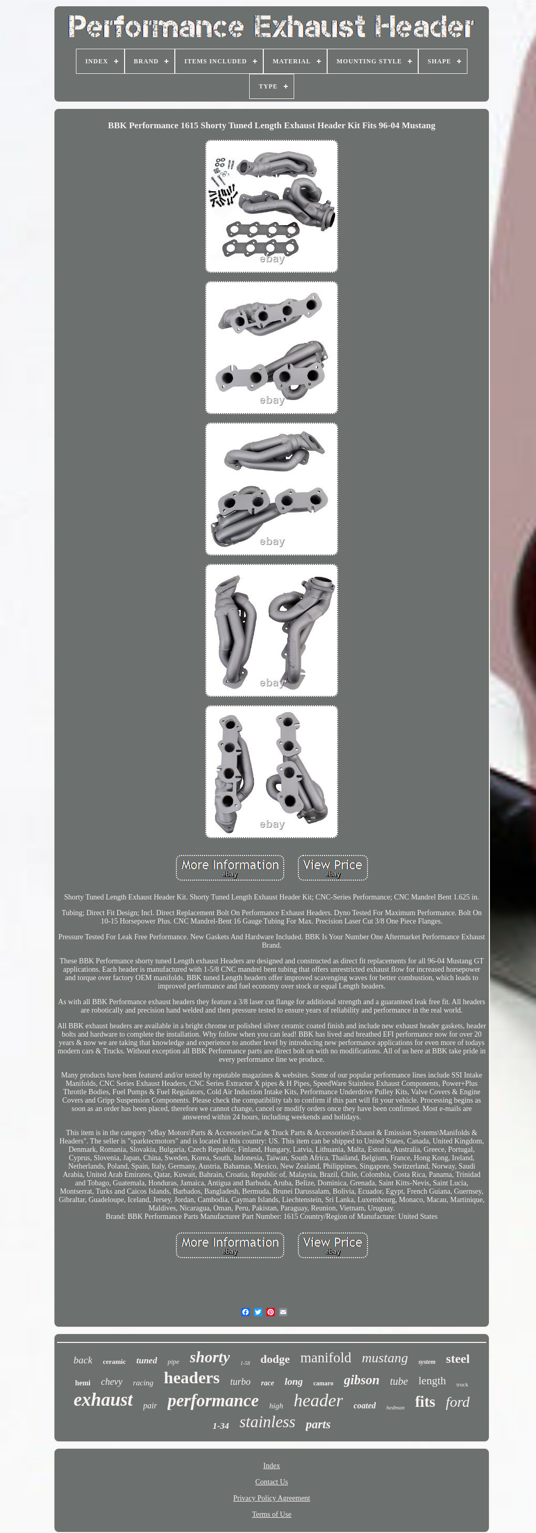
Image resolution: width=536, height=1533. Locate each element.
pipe (173, 1361)
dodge (275, 1358)
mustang (385, 1357)
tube (399, 1381)
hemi (83, 1383)
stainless (268, 1422)
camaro (323, 1383)
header (318, 1400)
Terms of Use (271, 1514)
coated (364, 1405)
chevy (111, 1381)
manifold (325, 1357)
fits (425, 1401)
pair (150, 1405)
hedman (395, 1407)
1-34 (221, 1426)
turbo (240, 1381)
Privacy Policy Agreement (271, 1498)
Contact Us (271, 1482)
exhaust (103, 1400)
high (276, 1406)
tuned (146, 1360)
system (427, 1361)
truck (462, 1384)
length (432, 1380)
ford (458, 1402)
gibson (361, 1380)
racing (143, 1383)
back (83, 1359)
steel (458, 1358)
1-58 (245, 1363)
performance (213, 1400)
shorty (210, 1356)
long (294, 1381)
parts (318, 1424)
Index (271, 1466)
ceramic (114, 1361)
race (267, 1383)
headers (192, 1377)
